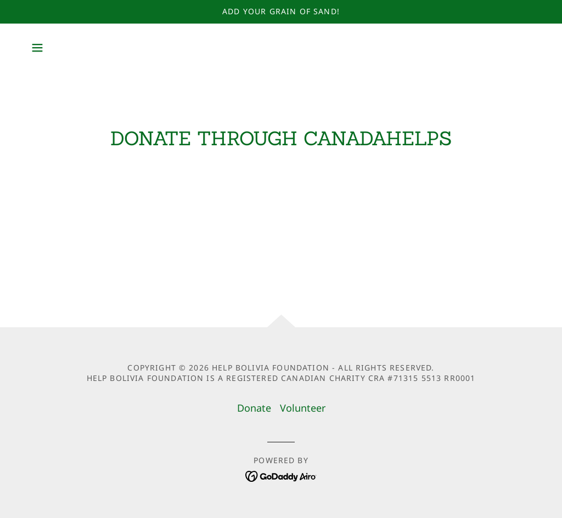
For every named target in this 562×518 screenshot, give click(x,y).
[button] (37, 48)
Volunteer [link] (302, 407)
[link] (281, 475)
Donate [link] (254, 407)
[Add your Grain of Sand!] (281, 12)
